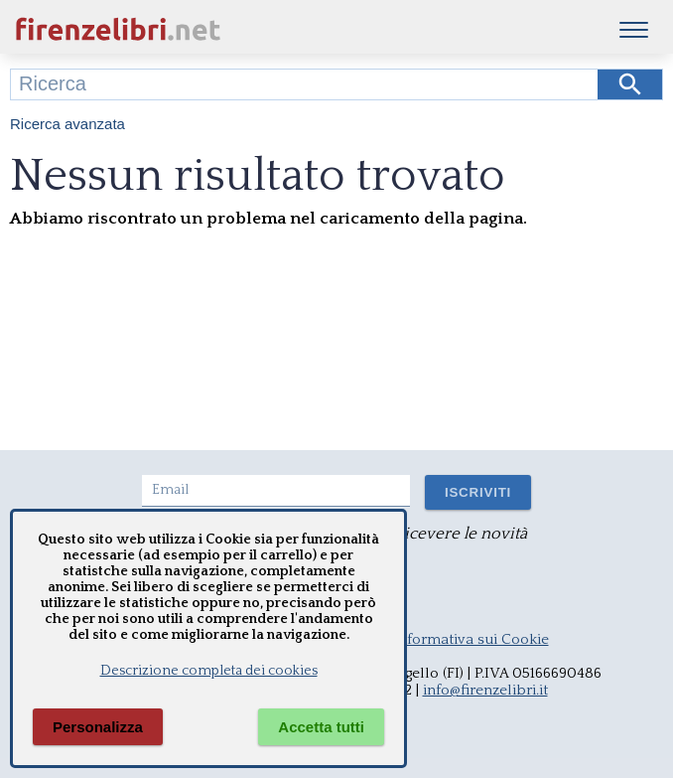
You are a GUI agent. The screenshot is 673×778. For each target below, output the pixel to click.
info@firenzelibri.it (485, 690)
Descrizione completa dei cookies (209, 671)
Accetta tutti (321, 726)
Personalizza (98, 726)
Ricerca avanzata (67, 123)
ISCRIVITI (478, 492)
